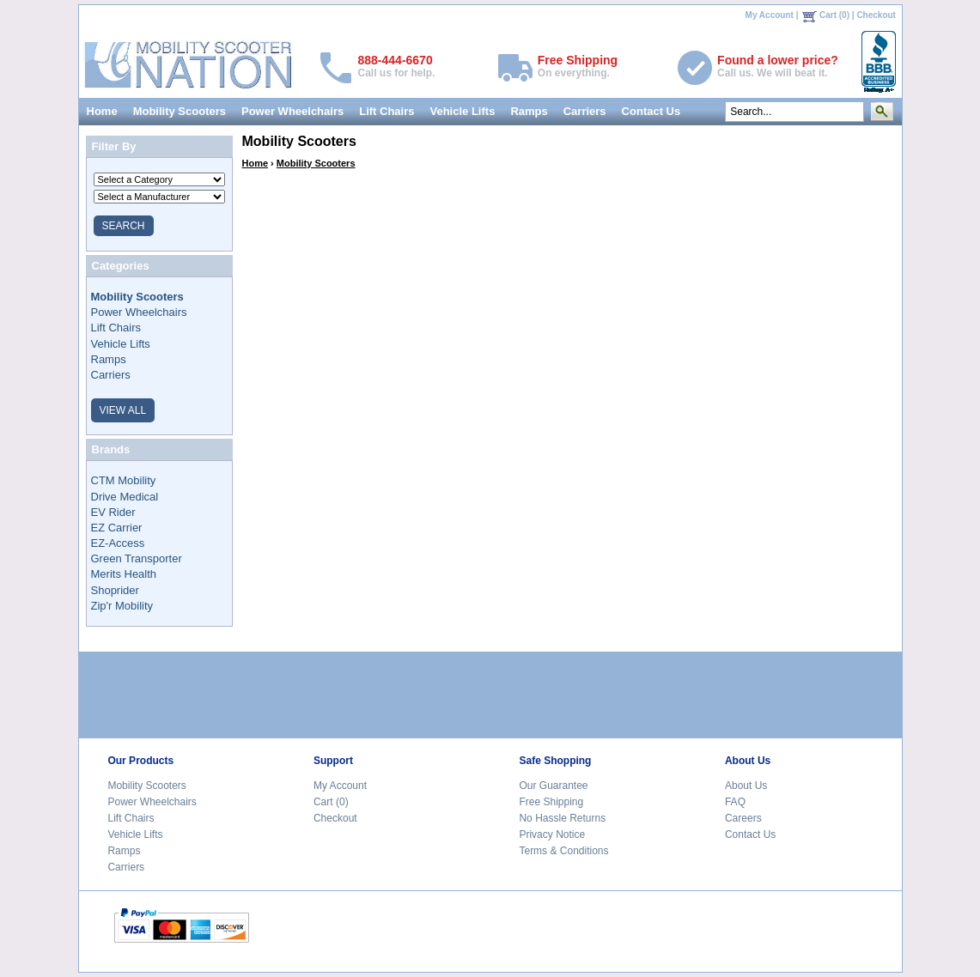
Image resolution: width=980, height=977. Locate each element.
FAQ (735, 802)
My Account (770, 15)
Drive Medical (125, 496)
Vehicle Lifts (463, 111)
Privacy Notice (552, 834)
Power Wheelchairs (292, 111)
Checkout (876, 15)
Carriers (584, 111)
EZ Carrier (117, 527)
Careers (743, 818)
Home (102, 111)
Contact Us (651, 111)
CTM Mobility (123, 480)
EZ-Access (118, 543)
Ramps (528, 111)
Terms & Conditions (563, 851)
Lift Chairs (386, 111)
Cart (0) (834, 15)
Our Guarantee (553, 786)
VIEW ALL (123, 410)
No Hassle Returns (562, 818)
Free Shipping (551, 802)
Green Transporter (136, 558)
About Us (746, 786)
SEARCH (123, 226)
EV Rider (113, 512)
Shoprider (115, 590)
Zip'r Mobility (122, 605)
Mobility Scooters (179, 111)
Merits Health (124, 573)
